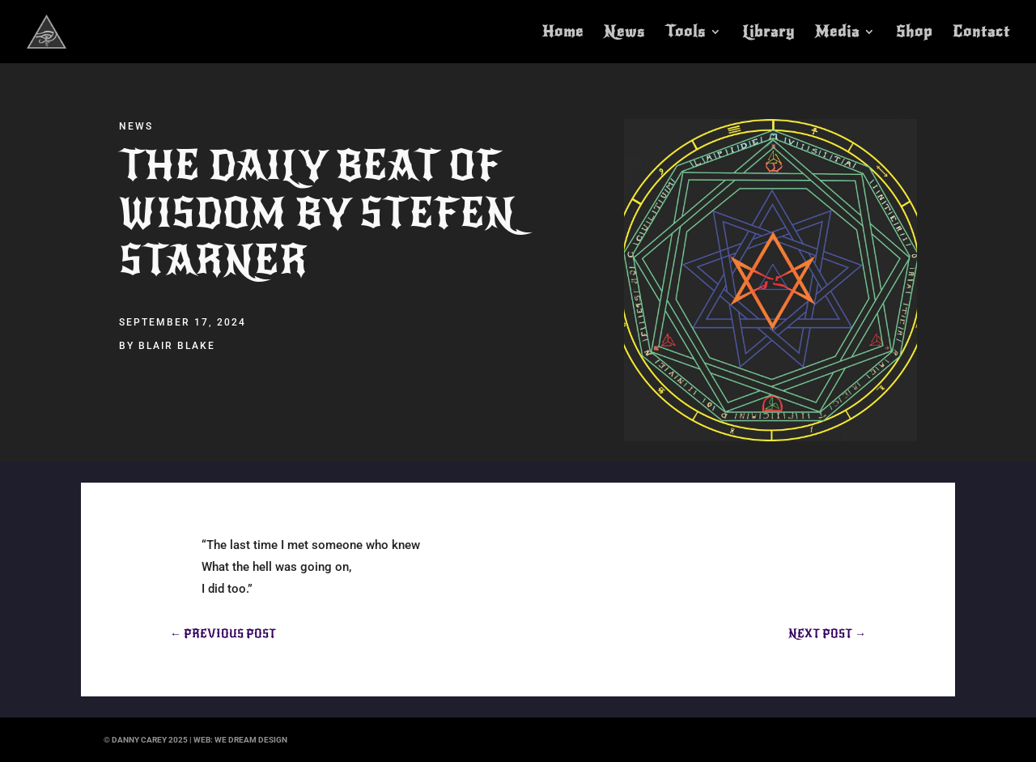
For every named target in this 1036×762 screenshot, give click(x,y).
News (624, 33)
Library (768, 33)
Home (563, 33)
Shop (914, 33)
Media (837, 33)
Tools (685, 33)
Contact (981, 33)
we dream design (250, 739)
